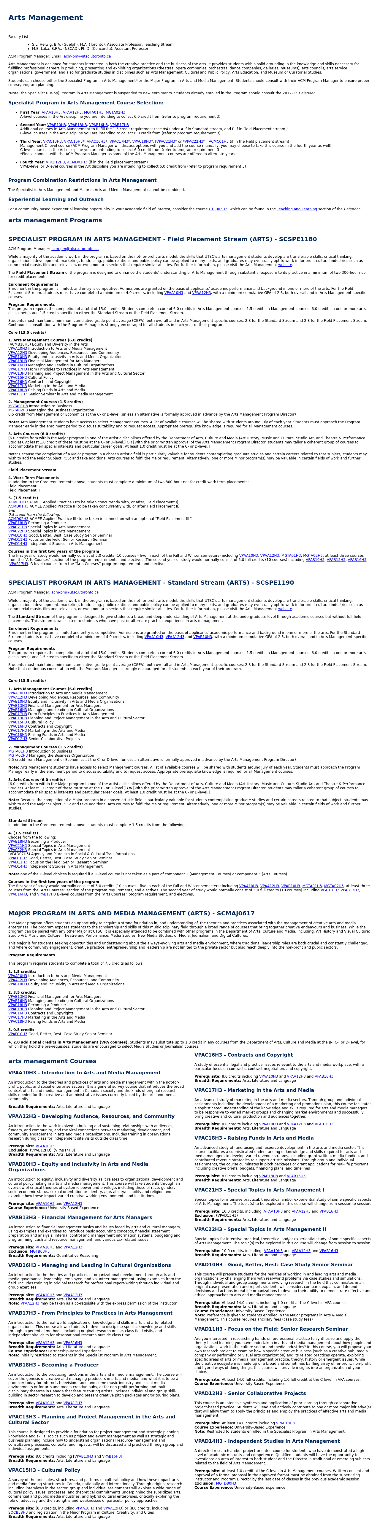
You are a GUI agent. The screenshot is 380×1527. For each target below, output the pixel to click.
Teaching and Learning (297, 209)
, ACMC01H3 (218, 141)
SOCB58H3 (18, 1512)
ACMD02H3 (18, 519)
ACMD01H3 (77, 162)
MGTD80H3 (226, 1483)
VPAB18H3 (17, 523)
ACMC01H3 (18, 502)
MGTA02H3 (115, 112)
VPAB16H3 (98, 125)
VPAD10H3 (17, 535)
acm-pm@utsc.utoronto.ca (87, 56)
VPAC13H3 (52, 141)
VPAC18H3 (141, 141)
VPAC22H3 (194, 141)
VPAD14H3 (17, 544)
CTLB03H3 (218, 209)
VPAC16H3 (96, 141)
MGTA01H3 (94, 112)
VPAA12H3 (72, 112)
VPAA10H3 (51, 112)
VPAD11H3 (17, 539)
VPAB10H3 (56, 125)
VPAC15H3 (73, 141)
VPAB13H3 (77, 125)
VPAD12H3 (55, 162)
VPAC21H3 (17, 527)
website (285, 265)
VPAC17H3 (119, 141)
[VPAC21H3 (165, 141)
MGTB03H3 (40, 1251)
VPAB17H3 (119, 125)
